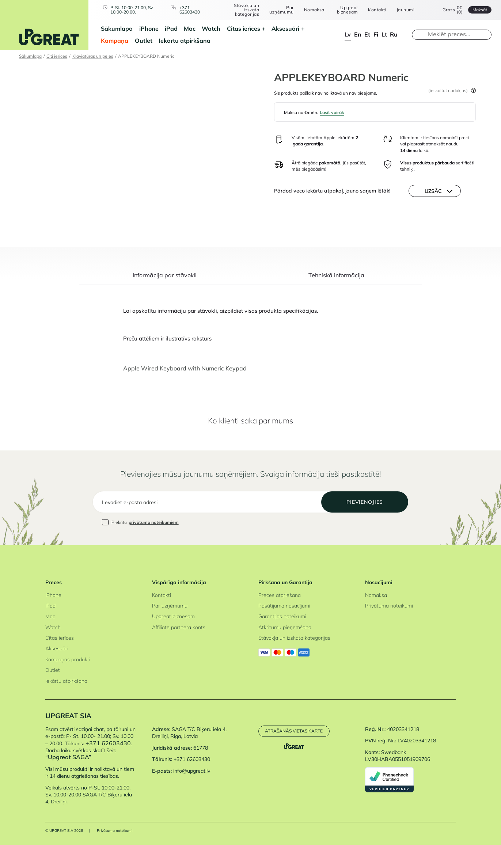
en (357, 34)
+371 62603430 (189, 9)
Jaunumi (405, 10)
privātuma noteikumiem (154, 522)
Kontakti (377, 10)
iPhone (149, 28)
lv (348, 34)
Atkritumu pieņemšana (284, 627)
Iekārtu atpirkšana (184, 40)
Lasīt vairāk (332, 112)
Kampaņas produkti (67, 659)
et (367, 34)
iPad (171, 28)
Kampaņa (114, 40)
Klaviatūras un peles (92, 56)
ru (394, 34)
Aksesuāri (285, 28)
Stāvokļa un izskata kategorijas (246, 9)
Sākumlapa (117, 28)
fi (375, 34)
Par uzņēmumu (281, 9)
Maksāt (479, 9)
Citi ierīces (56, 56)
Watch (211, 28)
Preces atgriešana (279, 595)
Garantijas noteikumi (282, 616)
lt (384, 34)
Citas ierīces (243, 28)
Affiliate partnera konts (178, 627)
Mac (190, 28)
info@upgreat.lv (191, 771)
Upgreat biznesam (347, 9)
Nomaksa (314, 10)
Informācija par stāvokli (165, 276)
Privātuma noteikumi (389, 605)
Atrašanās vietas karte (294, 731)
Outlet (143, 40)
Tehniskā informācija (336, 276)
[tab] (165, 279)
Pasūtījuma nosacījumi (284, 605)
